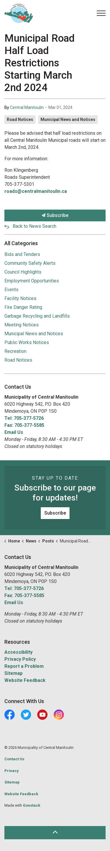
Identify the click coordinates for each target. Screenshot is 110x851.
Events (11, 289)
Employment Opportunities (31, 281)
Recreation (15, 351)
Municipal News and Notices (67, 119)
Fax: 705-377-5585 (24, 425)
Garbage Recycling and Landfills (37, 316)
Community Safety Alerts (29, 263)
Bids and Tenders (22, 254)
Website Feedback (24, 680)
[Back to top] (55, 832)
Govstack (31, 805)
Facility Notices (20, 298)
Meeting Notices (21, 325)
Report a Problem (24, 666)
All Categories (21, 243)
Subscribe (55, 215)
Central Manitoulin (27, 107)
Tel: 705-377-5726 (24, 418)
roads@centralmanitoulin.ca (35, 191)
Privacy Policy (20, 659)
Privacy (11, 771)
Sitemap (13, 673)
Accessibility (18, 652)
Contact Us (14, 759)
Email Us (13, 432)
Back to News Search (34, 226)
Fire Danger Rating (23, 307)
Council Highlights (22, 272)
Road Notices (20, 119)
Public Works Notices (26, 342)
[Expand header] (101, 13)
